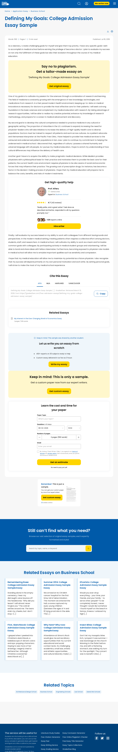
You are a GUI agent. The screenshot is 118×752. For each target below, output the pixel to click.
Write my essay (59, 364)
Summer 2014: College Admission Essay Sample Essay (57, 585)
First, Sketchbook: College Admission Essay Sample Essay (21, 627)
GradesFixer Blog (69, 749)
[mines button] (39, 437)
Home (7, 11)
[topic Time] (74, 428)
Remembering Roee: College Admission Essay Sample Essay (21, 585)
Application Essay (20, 11)
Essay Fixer (45, 741)
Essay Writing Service (49, 745)
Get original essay (59, 86)
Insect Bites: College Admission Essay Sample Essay (93, 627)
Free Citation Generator (50, 737)
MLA (48, 283)
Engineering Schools (63, 692)
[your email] (59, 446)
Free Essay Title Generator (73, 741)
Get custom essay (59, 391)
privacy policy (52, 453)
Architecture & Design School (26, 692)
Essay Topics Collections (72, 745)
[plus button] (78, 437)
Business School (38, 11)
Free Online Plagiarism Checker (75, 737)
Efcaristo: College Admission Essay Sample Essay (93, 585)
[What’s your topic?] (59, 418)
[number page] (59, 437)
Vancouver (74, 283)
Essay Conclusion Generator (74, 733)
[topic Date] (51, 428)
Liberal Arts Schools (93, 692)
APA (40, 283)
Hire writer (59, 226)
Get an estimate (59, 462)
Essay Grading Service (50, 749)
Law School (79, 692)
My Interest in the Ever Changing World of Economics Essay (38, 318)
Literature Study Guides (50, 733)
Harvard (59, 283)
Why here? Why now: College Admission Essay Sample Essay (57, 627)
